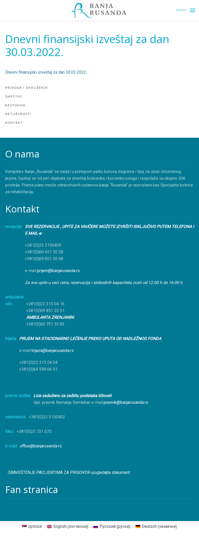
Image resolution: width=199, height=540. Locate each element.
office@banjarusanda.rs (41, 446)
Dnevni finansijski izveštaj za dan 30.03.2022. (46, 72)
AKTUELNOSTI (18, 114)
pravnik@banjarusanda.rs (126, 402)
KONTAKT (14, 122)
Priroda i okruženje (26, 87)
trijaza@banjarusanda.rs (52, 350)
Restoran (15, 105)
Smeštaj (13, 96)
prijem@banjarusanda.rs (58, 270)
